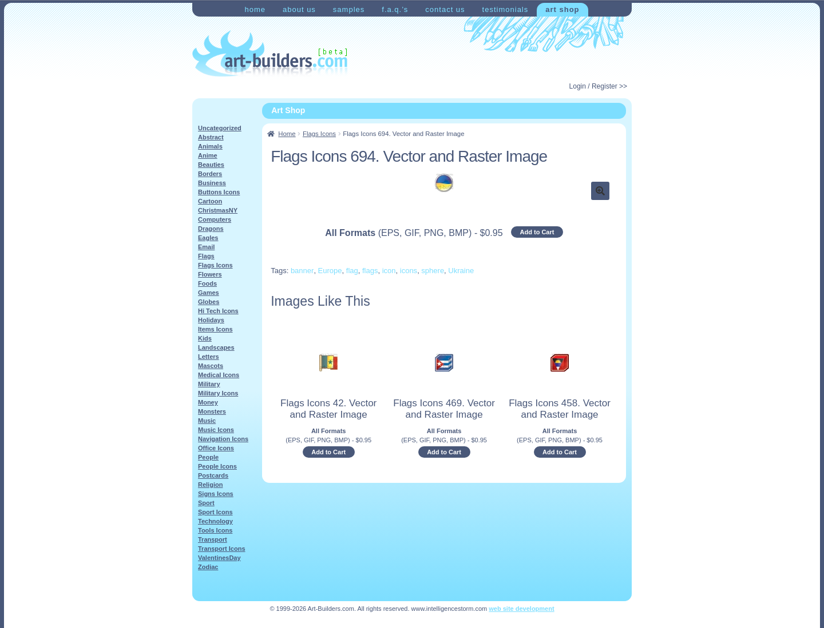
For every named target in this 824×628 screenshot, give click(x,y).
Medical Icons (218, 374)
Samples (349, 9)
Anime (207, 155)
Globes (208, 301)
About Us (299, 9)
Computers (214, 219)
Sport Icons (215, 512)
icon (389, 270)
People (208, 457)
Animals (210, 146)
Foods (207, 283)
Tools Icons (215, 530)
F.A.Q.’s (395, 9)
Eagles (208, 237)
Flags (206, 256)
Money (208, 402)
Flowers (210, 274)
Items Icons (215, 329)
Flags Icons (319, 133)
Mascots (210, 365)
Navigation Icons (223, 438)
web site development (521, 608)
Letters (208, 356)
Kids (205, 338)
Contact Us (445, 9)
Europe (330, 270)
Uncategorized (219, 128)
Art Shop (562, 9)
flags (370, 270)
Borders (210, 173)
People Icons (217, 466)
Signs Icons (215, 493)
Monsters (212, 411)
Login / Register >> (598, 86)
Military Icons (218, 393)
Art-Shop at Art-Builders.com (269, 53)
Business (212, 182)
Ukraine (461, 270)
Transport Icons (221, 548)
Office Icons (216, 448)
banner (302, 270)
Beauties (211, 164)
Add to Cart (537, 232)
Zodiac (208, 566)
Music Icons (216, 429)
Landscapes (216, 347)
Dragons (211, 228)
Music (207, 420)
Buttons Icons (219, 192)
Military (209, 384)
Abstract (211, 137)
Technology (215, 521)
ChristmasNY (217, 210)
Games (208, 292)
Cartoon (210, 201)
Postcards (213, 475)
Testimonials (505, 9)
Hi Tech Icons (218, 310)
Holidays (211, 320)
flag (352, 270)
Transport (212, 539)
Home (255, 9)
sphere (432, 270)
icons (408, 270)
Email (206, 246)
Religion (210, 484)
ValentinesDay (219, 557)
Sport (206, 502)
